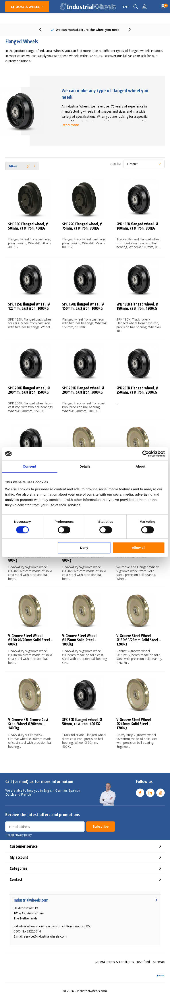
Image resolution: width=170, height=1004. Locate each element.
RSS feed (143, 962)
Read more (70, 125)
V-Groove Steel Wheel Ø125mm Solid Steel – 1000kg (79, 640)
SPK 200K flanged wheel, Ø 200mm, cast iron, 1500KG (29, 390)
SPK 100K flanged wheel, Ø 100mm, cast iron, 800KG (137, 226)
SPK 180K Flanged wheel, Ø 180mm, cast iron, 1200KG (137, 306)
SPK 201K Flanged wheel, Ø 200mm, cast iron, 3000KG (83, 390)
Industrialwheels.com (92, 991)
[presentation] (42, 29)
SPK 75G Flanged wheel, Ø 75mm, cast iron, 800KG (82, 226)
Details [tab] (85, 466)
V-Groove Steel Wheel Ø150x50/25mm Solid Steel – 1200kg (138, 640)
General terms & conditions (114, 962)
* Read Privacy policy (18, 834)
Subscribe (101, 826)
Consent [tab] (29, 466)
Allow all (138, 547)
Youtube (160, 792)
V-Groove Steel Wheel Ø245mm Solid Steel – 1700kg (133, 723)
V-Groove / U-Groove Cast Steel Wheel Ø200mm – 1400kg (28, 723)
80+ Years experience (87, 30)
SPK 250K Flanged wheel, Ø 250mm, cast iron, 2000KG (137, 390)
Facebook (140, 792)
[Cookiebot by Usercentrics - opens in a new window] (145, 453)
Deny (84, 547)
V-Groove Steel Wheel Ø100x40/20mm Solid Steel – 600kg (30, 640)
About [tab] (140, 466)
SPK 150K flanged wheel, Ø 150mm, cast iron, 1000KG (83, 306)
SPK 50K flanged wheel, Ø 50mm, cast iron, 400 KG (82, 721)
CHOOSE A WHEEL (25, 6)
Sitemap (159, 962)
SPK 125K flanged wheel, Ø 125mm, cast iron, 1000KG (29, 306)
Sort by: (115, 164)
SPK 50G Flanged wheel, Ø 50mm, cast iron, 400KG (28, 226)
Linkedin (150, 792)
